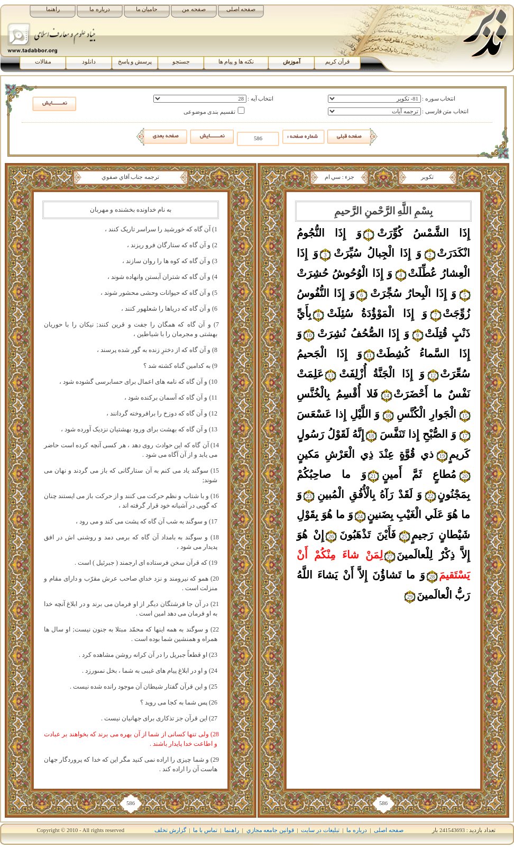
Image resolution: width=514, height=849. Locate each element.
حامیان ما (147, 9)
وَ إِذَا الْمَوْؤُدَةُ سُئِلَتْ (377, 313)
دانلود (89, 62)
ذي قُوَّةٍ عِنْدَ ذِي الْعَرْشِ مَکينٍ (365, 454)
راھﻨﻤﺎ (231, 830)
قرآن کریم (337, 62)
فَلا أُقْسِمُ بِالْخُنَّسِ (337, 394)
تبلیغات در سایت (320, 830)
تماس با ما (205, 830)
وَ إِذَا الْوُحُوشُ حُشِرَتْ (344, 273)
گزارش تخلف (170, 830)
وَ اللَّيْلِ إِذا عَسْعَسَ (338, 414)
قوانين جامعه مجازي (270, 830)
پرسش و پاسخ (135, 62)
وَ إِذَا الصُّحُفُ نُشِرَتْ (363, 333)
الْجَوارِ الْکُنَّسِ (426, 414)
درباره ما (99, 9)
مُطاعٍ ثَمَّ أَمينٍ (419, 474)
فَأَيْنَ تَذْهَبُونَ (367, 534)
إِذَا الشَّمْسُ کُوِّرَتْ (424, 233)
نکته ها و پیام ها (236, 62)
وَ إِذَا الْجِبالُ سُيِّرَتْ (377, 253)
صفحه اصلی (241, 9)
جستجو (181, 62)
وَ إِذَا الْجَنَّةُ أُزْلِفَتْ (382, 374)
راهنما (53, 9)
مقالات (43, 62)
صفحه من (194, 9)
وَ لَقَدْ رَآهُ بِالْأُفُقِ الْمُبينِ (369, 494)
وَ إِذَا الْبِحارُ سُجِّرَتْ (413, 293)
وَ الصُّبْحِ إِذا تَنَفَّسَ (418, 434)
